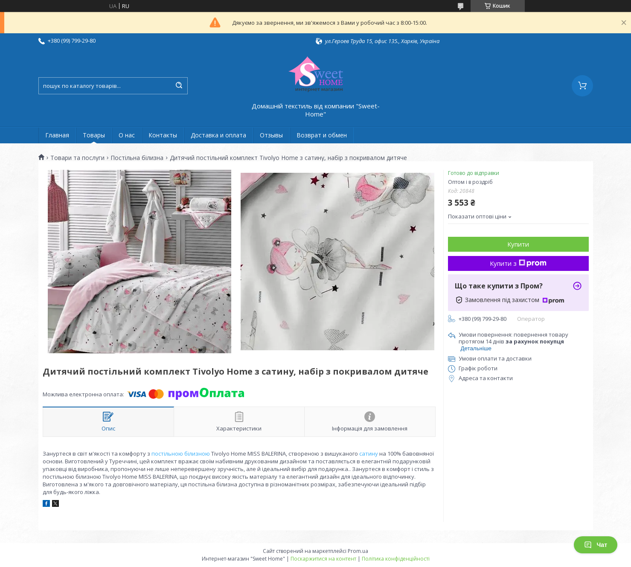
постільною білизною (180, 453)
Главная (57, 135)
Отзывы (271, 135)
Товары (94, 135)
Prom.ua (358, 551)
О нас (127, 135)
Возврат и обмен (322, 135)
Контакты (162, 135)
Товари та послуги (77, 158)
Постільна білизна (136, 158)
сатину (368, 453)
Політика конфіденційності (396, 558)
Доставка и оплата (218, 135)
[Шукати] (179, 85)
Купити (518, 244)
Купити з (518, 263)
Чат (595, 545)
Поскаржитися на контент (323, 558)
